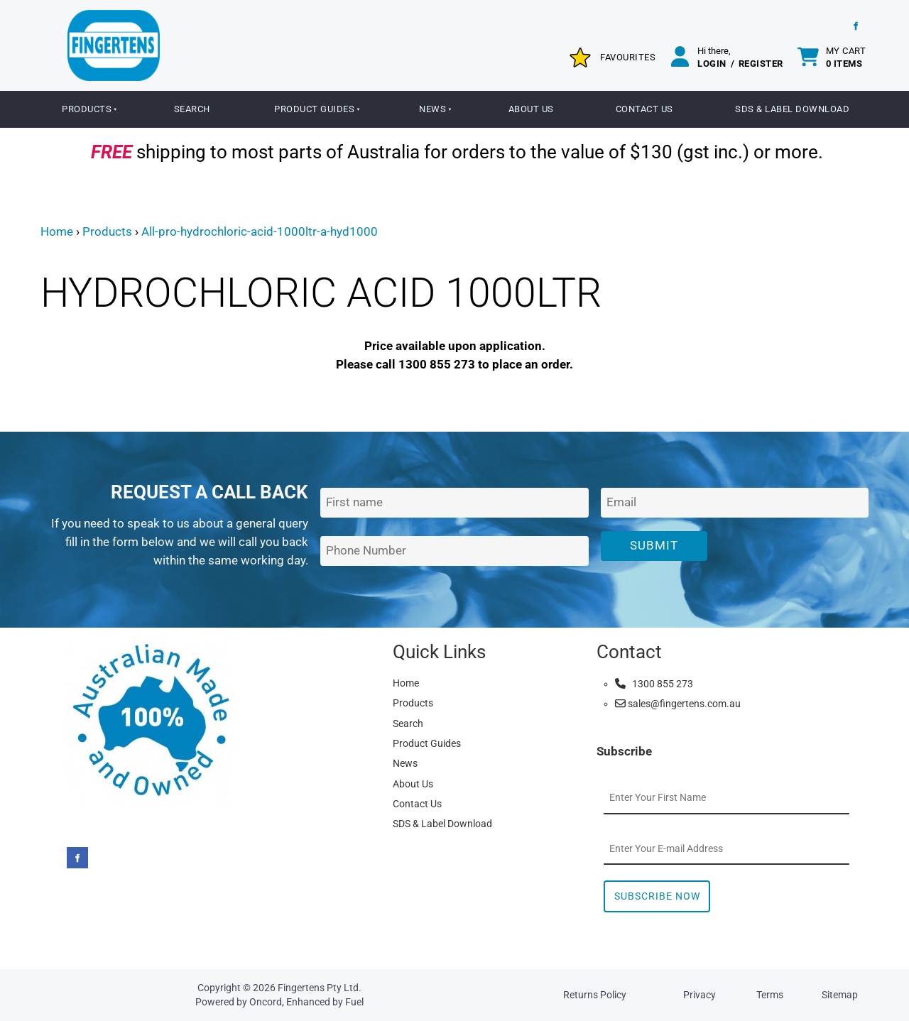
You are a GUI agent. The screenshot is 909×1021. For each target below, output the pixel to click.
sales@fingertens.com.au (678, 703)
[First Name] (454, 503)
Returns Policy (594, 994)
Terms (769, 994)
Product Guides (314, 109)
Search (192, 109)
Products (86, 109)
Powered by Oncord (238, 1002)
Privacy (699, 994)
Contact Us (644, 109)
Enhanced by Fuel (325, 1002)
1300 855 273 (654, 683)
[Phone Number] (454, 551)
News (432, 109)
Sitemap (840, 994)
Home (56, 231)
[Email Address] (735, 503)
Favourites (627, 57)
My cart (846, 57)
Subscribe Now (657, 896)
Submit (654, 545)
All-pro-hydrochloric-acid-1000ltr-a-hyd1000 (259, 231)
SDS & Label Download (792, 109)
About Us (531, 109)
